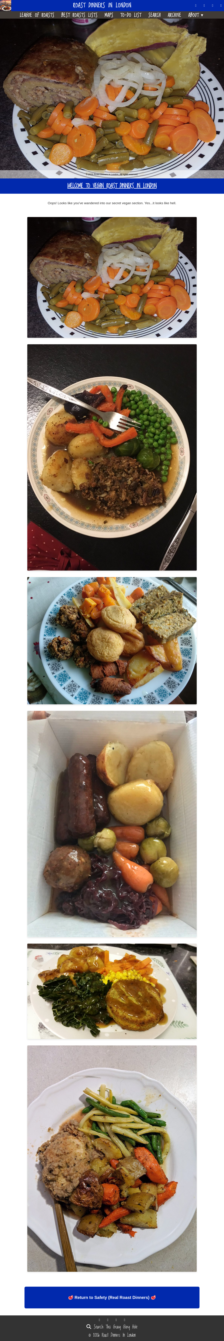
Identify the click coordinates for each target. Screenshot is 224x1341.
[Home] (7, 5)
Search (154, 15)
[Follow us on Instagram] (221, 5)
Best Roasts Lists (79, 15)
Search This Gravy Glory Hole (112, 1327)
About (196, 14)
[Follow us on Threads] (196, 5)
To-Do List (130, 15)
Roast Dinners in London (102, 6)
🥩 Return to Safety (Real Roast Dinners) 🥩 (112, 1297)
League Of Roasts (37, 15)
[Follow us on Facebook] (213, 5)
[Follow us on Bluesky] (204, 5)
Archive (174, 15)
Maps (109, 15)
